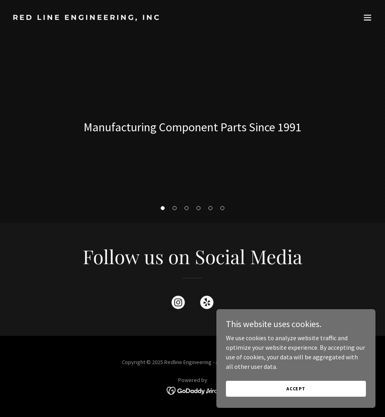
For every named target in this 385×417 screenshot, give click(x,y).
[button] (367, 17)
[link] (87, 17)
